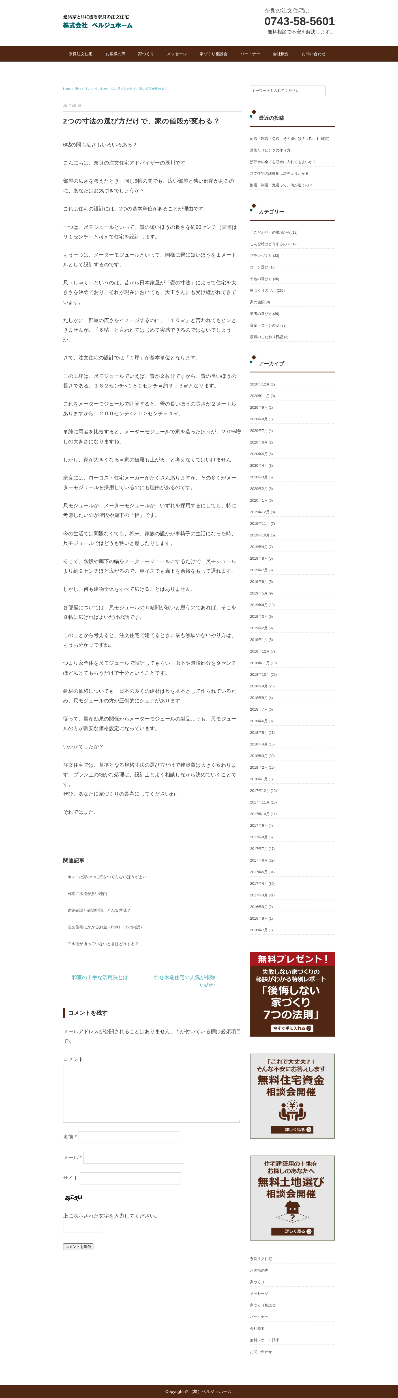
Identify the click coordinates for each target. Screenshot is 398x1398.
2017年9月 (259, 825)
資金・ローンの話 (264, 325)
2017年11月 (259, 802)
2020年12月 (259, 384)
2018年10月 (259, 674)
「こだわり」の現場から (270, 232)
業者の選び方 (261, 314)
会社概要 (281, 54)
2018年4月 (259, 744)
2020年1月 (259, 500)
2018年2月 (259, 767)
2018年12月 (259, 651)
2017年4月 (259, 883)
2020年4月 (259, 465)
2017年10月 (259, 814)
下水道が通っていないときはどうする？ (103, 943)
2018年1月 (259, 779)
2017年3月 (259, 895)
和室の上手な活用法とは (100, 977)
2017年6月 (259, 860)
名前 (70, 1137)
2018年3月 (259, 756)
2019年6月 (259, 581)
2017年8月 (259, 837)
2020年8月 (259, 419)
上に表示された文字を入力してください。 (111, 1216)
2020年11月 (259, 396)
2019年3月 (259, 616)
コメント (73, 1059)
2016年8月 (259, 918)
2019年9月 (259, 547)
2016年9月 (259, 907)
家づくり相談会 (213, 54)
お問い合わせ (314, 54)
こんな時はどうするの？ (270, 244)
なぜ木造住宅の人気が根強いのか (184, 981)
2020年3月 (259, 477)
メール (72, 1157)
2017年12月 (259, 790)
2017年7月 (259, 849)
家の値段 (257, 302)
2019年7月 (259, 570)
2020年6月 (259, 442)
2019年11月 (259, 523)
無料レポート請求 (264, 1340)
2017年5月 (259, 872)
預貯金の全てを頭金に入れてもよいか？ (283, 162)
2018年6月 (259, 721)
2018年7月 (259, 709)
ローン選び (259, 267)
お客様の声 (115, 54)
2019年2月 (259, 628)
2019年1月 (259, 640)
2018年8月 (259, 698)
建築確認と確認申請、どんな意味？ (99, 910)
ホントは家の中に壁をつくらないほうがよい (107, 877)
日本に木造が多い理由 (87, 893)
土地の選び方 (261, 279)
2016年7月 (259, 930)
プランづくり (261, 255)
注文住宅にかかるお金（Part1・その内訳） (105, 927)
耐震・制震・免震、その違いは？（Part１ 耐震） (290, 139)
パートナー (250, 54)
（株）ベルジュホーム (210, 1391)
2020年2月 (259, 489)
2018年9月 (259, 686)
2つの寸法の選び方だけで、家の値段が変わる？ (133, 88)
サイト (70, 1178)
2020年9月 (259, 407)
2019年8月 (259, 558)
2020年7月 (259, 431)
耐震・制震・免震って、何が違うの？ (281, 185)
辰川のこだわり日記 (266, 337)
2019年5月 (259, 593)
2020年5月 (259, 454)
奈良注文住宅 (81, 54)
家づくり (146, 54)
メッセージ (177, 54)
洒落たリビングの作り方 (270, 150)
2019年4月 (259, 605)
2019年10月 (259, 535)
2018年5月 (259, 732)
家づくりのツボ (263, 290)
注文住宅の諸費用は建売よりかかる (279, 173)
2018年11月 (259, 663)
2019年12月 (259, 512)
